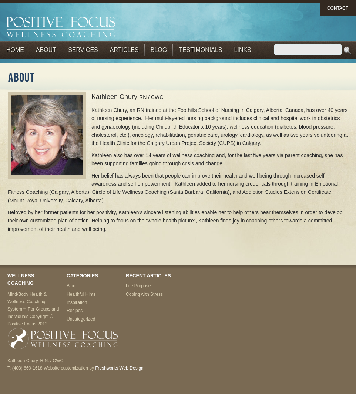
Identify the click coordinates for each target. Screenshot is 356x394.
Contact (337, 8)
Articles (124, 50)
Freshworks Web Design (119, 368)
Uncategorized (81, 319)
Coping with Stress (144, 294)
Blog (159, 50)
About (46, 50)
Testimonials (200, 50)
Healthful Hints (81, 294)
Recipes (75, 310)
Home (15, 50)
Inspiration (77, 302)
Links (242, 50)
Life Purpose (138, 285)
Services (83, 50)
